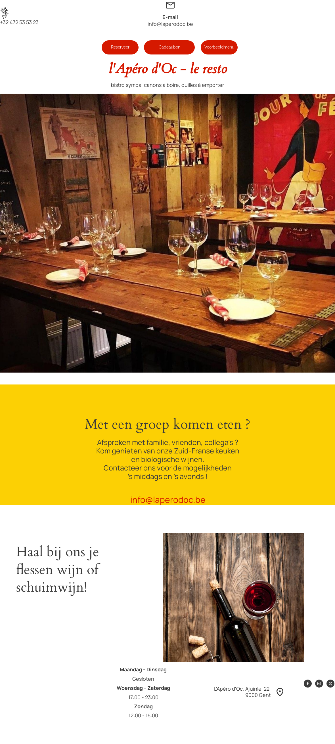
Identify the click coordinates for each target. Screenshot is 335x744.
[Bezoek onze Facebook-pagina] (308, 684)
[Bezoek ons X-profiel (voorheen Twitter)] (330, 684)
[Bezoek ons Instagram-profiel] (319, 684)
